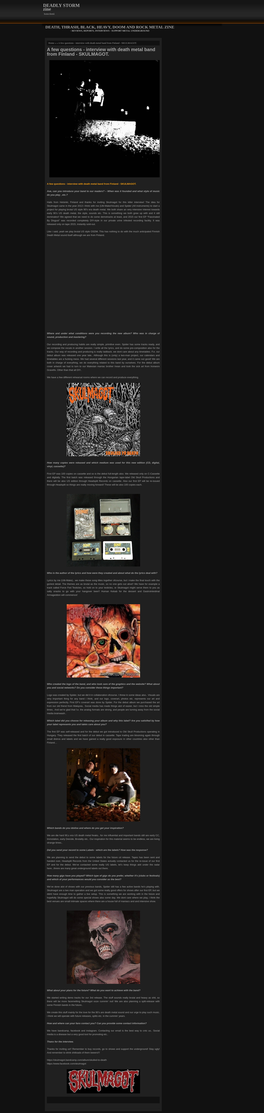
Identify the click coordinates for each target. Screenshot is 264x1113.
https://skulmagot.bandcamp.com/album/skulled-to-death (77, 1060)
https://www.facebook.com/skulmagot (66, 1063)
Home (51, 43)
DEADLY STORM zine (61, 7)
